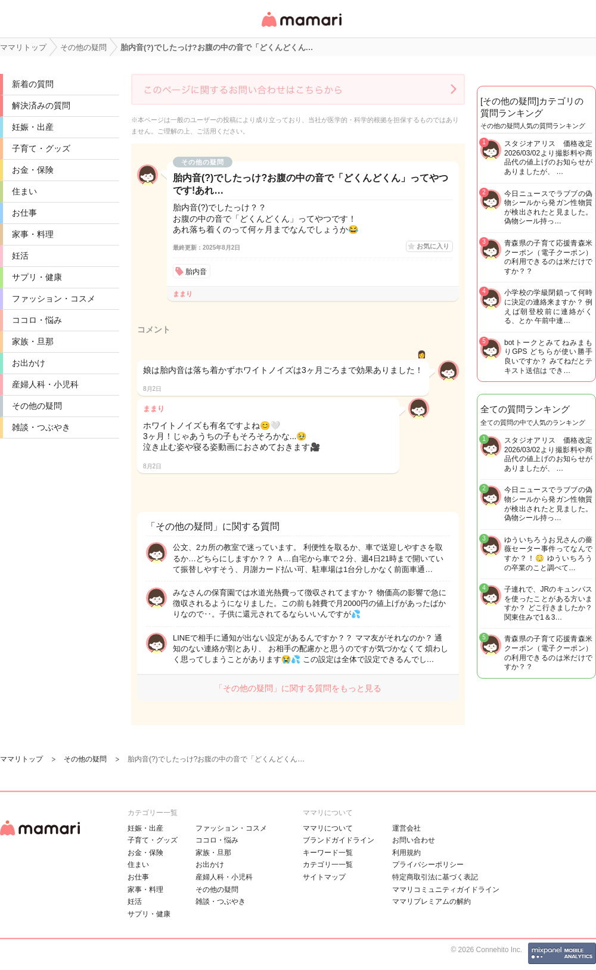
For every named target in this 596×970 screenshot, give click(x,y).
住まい (24, 191)
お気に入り (433, 246)
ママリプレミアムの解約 (431, 901)
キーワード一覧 (328, 852)
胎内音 (196, 272)
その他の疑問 (37, 406)
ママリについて (328, 828)
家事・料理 (33, 234)
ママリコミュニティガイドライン (445, 889)
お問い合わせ (413, 840)
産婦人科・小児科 (45, 384)
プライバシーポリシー (428, 864)
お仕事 (24, 212)
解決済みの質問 (41, 105)
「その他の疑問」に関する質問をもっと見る (298, 688)
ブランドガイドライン (338, 840)
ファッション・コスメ (53, 298)
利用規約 (406, 852)
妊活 (20, 255)
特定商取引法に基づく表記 (435, 877)
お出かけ (28, 363)
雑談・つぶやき (41, 427)
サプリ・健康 (37, 277)
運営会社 (406, 828)
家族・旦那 (33, 341)
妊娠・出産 (33, 127)
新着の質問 (33, 84)
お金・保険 (33, 170)
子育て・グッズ (41, 148)
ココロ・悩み (37, 320)
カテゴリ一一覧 (328, 864)
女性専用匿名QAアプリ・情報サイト (301, 27)
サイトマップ (324, 877)
